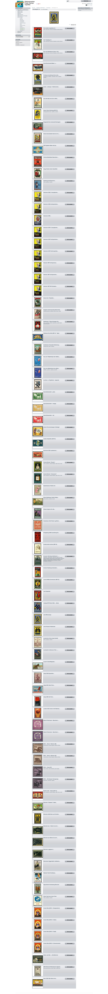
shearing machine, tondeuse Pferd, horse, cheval (52, 311)
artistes (18, 35)
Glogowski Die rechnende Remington (51, 122)
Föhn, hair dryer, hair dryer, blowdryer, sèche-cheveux (53, 29)
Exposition (21, 12)
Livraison (17, 41)
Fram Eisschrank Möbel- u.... (49, 63)
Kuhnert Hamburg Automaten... (50, 567)
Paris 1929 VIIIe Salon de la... (49, 978)
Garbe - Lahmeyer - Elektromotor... (51, 86)
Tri (69, 24)
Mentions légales (19, 42)
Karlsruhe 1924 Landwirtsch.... (50, 450)
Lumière (21, 18)
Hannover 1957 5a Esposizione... (50, 239)
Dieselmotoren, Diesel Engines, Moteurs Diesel (51, 745)
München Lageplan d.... (48, 849)
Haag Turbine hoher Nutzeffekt (50, 169)
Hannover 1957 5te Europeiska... (50, 251)
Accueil (18, 39)
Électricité (21, 19)
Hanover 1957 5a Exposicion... (50, 274)
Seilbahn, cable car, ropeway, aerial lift (50, 369)
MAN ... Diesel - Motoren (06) (49, 743)
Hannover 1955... (47, 215)
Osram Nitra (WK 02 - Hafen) (49, 919)
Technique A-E (22, 27)
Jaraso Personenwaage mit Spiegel (51, 427)
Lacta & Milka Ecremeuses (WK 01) (51, 579)
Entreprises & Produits (23, 15)
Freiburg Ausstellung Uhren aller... (51, 75)
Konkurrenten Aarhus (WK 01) (50, 544)
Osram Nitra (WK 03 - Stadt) (49, 931)
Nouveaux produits (84, 8)
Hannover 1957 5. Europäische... (50, 227)
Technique (48, 7)
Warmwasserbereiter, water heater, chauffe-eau (51, 968)
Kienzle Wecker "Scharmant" (50, 474)
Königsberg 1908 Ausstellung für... (51, 532)
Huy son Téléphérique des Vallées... (51, 356)
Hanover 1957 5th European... (50, 286)
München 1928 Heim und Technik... (51, 814)
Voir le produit (69, 28)
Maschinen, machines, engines (48, 780)
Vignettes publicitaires (22, 9)
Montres (21, 26)
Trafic (20, 32)
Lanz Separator (46, 591)
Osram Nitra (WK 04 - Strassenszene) (51, 943)
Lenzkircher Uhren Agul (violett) (50, 638)
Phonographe (22, 21)
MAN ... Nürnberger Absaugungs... (51, 779)
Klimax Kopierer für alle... (49, 509)
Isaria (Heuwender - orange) (49, 403)
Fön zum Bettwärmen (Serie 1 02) (50, 51)
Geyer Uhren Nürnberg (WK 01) (50, 110)
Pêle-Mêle (21, 11)
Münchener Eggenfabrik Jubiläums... (51, 861)
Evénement (21, 14)
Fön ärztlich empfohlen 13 (49, 28)
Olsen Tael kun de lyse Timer (50, 896)
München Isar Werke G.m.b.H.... (50, 837)
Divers (20, 13)
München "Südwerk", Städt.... (50, 802)
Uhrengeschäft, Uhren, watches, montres (50, 111)
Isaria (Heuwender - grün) (49, 391)
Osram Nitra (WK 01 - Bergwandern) (51, 908)
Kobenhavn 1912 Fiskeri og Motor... (51, 521)
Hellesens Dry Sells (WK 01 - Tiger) (51, 333)
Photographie (22, 20)
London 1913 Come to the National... (51, 708)
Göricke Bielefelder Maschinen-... (50, 157)
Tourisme (20, 31)
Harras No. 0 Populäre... (48, 298)
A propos (17, 43)
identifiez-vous (89, 3)
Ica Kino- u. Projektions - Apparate (51, 380)
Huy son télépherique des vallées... (51, 368)
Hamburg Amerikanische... (49, 180)
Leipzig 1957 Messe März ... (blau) (51, 603)
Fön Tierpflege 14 (47, 40)
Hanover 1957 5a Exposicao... (50, 262)
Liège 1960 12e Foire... (48, 696)
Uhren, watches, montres (47, 182)
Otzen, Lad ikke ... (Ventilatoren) (50, 955)
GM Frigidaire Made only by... (50, 145)
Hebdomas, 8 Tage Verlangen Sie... (51, 321)
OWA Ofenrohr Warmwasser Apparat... (52, 966)
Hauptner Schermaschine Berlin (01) (51, 309)
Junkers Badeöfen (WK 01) (49, 438)
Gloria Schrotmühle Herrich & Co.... (51, 133)
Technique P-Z (22, 30)
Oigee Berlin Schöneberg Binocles (51, 884)
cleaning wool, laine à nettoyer (48, 346)
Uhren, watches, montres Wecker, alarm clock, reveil (52, 463)
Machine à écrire (22, 25)
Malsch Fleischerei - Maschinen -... (51, 720)
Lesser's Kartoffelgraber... (49, 661)
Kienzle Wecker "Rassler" (49, 462)
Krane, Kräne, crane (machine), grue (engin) (51, 768)
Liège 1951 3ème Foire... (48, 685)
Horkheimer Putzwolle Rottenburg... (51, 344)
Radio (21, 24)
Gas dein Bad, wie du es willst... (50, 98)
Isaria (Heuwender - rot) (48, 415)
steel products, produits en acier (49, 498)
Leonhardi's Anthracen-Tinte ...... (50, 650)
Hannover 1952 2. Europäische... (50, 192)
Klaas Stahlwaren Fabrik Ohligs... (51, 497)
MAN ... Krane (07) (47, 767)
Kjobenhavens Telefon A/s (49, 485)
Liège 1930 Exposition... (48, 673)
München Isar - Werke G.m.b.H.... (50, 826)
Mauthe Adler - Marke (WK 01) (50, 790)
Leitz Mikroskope (47, 614)
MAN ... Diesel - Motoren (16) (49, 755)
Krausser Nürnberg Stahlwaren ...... (51, 556)
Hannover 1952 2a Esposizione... (50, 204)
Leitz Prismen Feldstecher (49, 626)
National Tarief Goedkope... (49, 873)
